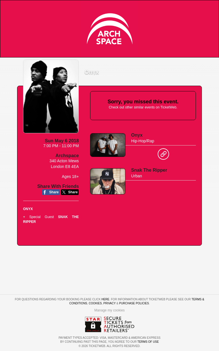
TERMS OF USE (148, 341)
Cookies (95, 303)
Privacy (110, 303)
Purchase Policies (134, 303)
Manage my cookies (109, 310)
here (106, 299)
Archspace (67, 155)
